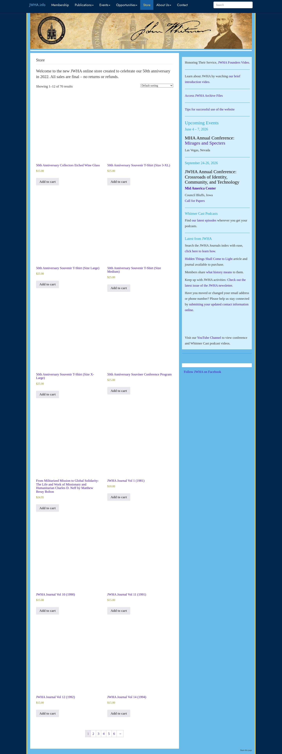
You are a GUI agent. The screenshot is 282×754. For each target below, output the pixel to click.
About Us (163, 5)
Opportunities (126, 5)
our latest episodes (204, 220)
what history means (219, 272)
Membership (60, 5)
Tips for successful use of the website (210, 109)
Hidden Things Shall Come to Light (209, 259)
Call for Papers (195, 201)
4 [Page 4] (104, 734)
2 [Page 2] (93, 734)
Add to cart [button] (47, 182)
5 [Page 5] (109, 734)
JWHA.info (37, 4)
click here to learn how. (200, 251)
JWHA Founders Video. (234, 62)
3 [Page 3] (98, 734)
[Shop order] (157, 85)
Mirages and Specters (205, 143)
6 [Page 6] (114, 734)
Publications (84, 5)
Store (146, 5)
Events (104, 5)
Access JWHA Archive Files (204, 95)
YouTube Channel (209, 338)
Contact (182, 5)
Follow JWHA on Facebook (208, 372)
